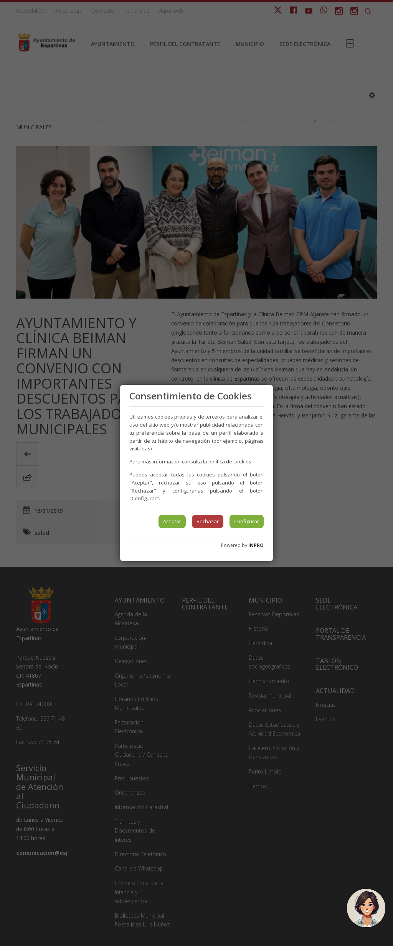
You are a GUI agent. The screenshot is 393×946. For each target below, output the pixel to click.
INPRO (256, 545)
